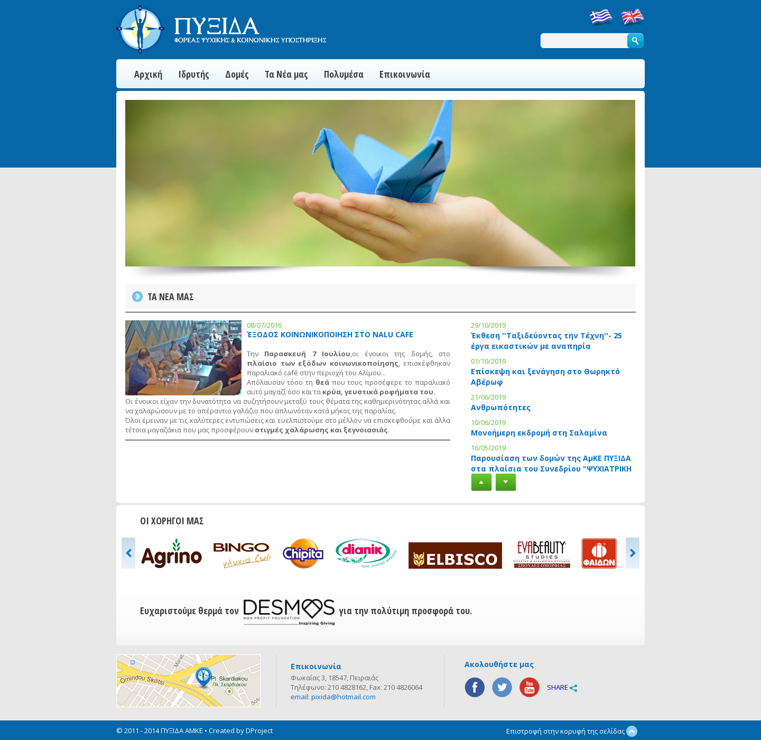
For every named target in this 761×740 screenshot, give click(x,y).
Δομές (237, 74)
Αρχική (148, 74)
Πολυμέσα (344, 74)
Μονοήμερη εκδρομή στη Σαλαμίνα (539, 433)
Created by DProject (241, 730)
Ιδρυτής (193, 74)
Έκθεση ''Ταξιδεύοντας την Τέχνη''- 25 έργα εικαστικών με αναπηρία (546, 340)
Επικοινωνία (404, 74)
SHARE (562, 687)
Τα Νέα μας (286, 74)
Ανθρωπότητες (501, 407)
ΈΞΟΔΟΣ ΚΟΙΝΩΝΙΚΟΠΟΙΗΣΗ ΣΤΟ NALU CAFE (330, 334)
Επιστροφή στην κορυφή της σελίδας (571, 731)
